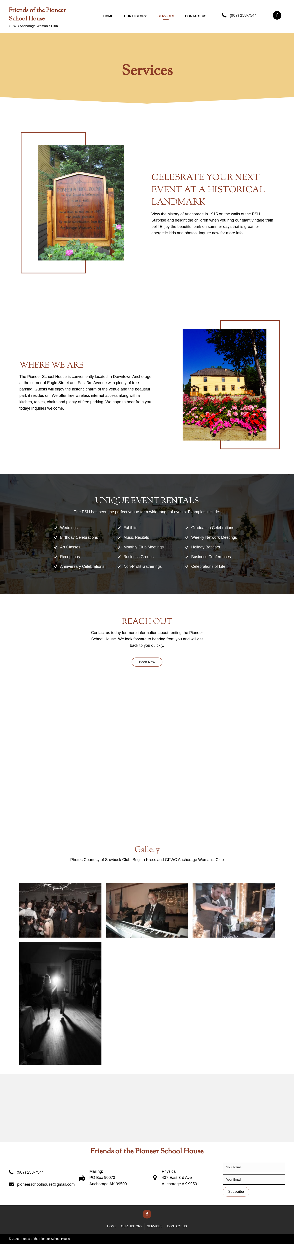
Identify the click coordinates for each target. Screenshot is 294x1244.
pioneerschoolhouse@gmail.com (46, 1184)
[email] (254, 1179)
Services (166, 16)
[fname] (254, 1167)
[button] (147, 662)
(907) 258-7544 (243, 15)
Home (108, 16)
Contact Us (195, 16)
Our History (135, 16)
